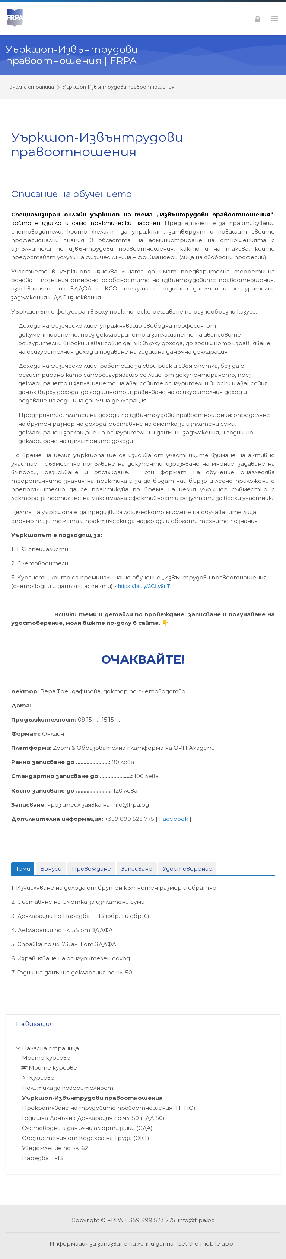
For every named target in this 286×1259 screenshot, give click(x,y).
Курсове (41, 1077)
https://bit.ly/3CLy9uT (144, 586)
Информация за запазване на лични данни (112, 1243)
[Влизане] (258, 18)
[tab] (22, 869)
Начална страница (30, 87)
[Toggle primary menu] (274, 18)
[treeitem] (143, 1103)
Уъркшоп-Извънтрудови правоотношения (119, 87)
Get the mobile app (205, 1243)
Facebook (173, 818)
